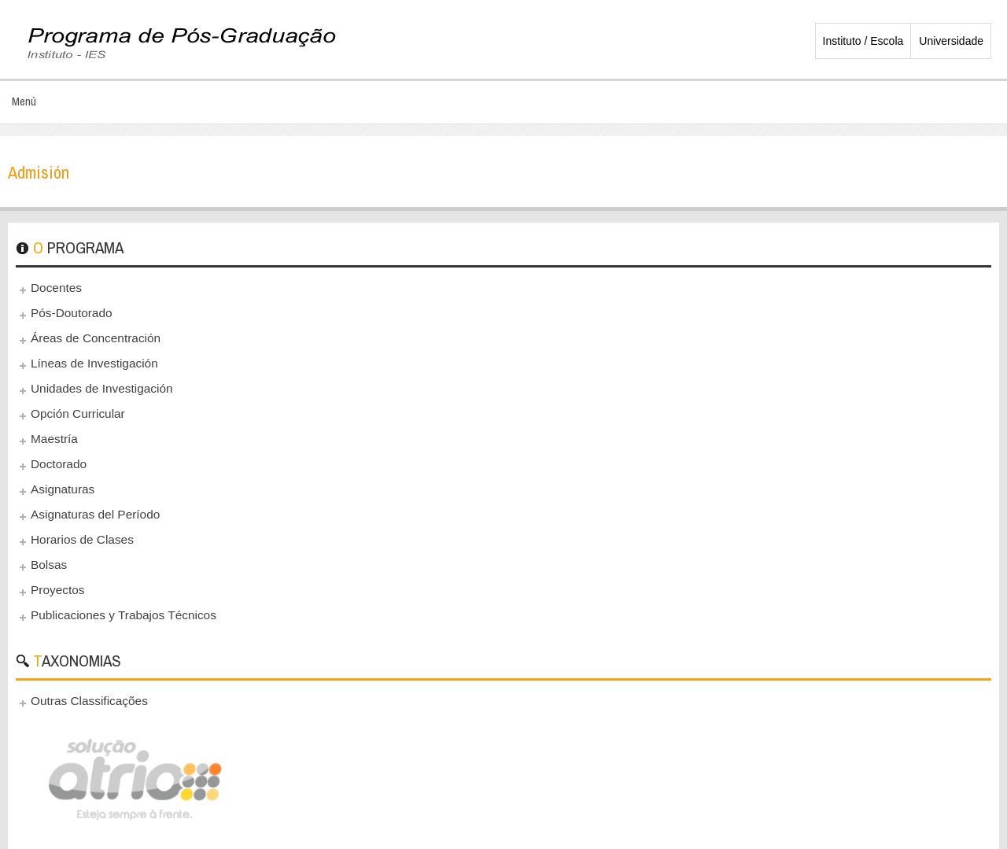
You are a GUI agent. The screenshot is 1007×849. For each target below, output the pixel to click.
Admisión (38, 172)
